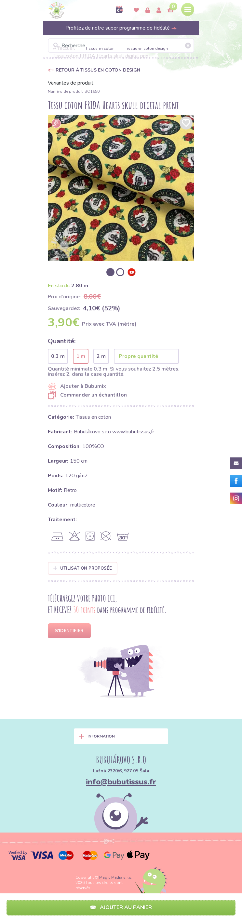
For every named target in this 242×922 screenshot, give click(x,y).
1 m (80, 356)
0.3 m (58, 356)
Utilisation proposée (82, 568)
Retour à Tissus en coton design (98, 70)
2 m (101, 356)
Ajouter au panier (121, 907)
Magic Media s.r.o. (115, 877)
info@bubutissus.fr (121, 782)
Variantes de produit (70, 83)
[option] (121, 188)
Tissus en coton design (146, 48)
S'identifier (69, 631)
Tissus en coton (99, 48)
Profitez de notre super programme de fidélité (121, 28)
